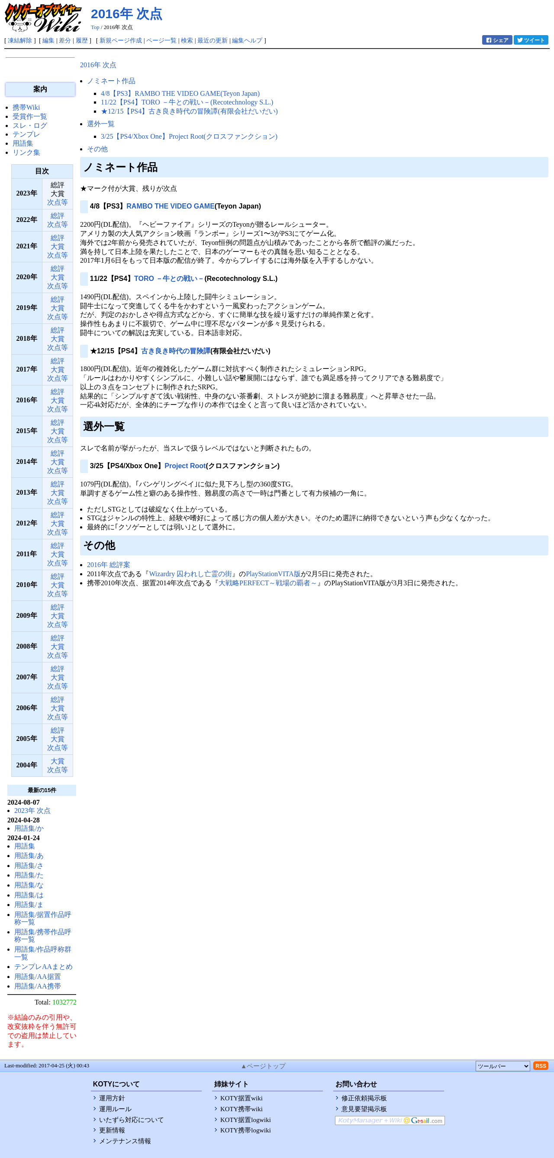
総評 (57, 215)
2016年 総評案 (108, 564)
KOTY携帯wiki (241, 1109)
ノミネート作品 (111, 81)
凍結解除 (20, 40)
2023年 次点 (32, 810)
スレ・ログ (30, 125)
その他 (97, 149)
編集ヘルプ (247, 40)
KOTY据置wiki (241, 1098)
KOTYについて (116, 1084)
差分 (65, 40)
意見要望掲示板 (364, 1109)
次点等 (57, 202)
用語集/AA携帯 (37, 986)
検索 (187, 40)
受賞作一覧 (30, 116)
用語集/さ (29, 865)
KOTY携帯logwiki (245, 1130)
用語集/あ (29, 855)
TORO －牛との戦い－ (169, 278)
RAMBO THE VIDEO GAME (170, 206)
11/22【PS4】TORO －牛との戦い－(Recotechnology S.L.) (187, 102)
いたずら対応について (131, 1119)
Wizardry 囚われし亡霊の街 (190, 573)
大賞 (57, 246)
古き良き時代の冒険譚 (175, 351)
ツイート (531, 40)
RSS (540, 1066)
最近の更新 (212, 40)
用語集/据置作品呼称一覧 (42, 918)
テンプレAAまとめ (43, 966)
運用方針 (112, 1098)
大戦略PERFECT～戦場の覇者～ (268, 583)
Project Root (185, 466)
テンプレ (26, 134)
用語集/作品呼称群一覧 (42, 953)
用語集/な (29, 885)
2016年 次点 (126, 14)
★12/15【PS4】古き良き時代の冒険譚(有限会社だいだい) (189, 111)
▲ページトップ (263, 1066)
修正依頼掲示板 (364, 1098)
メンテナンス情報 (125, 1141)
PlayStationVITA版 (273, 573)
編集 (48, 40)
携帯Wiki (26, 107)
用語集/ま (29, 904)
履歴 (82, 40)
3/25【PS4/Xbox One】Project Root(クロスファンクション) (189, 136)
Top (95, 27)
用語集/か (29, 828)
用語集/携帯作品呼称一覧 (42, 935)
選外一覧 (101, 123)
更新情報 (112, 1130)
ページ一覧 (161, 40)
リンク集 (26, 152)
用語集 (23, 143)
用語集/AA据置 (37, 976)
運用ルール (115, 1109)
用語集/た (29, 875)
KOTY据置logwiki (245, 1119)
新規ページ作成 (121, 40)
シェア (497, 40)
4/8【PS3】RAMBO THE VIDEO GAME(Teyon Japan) (180, 93)
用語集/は (29, 895)
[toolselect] (503, 1066)
